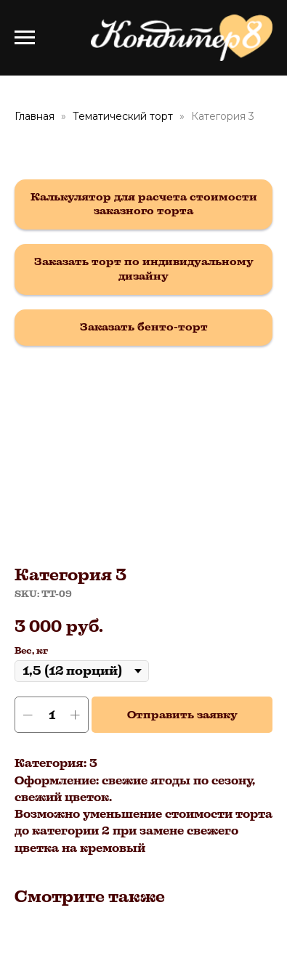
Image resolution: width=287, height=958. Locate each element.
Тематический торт (123, 116)
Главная (34, 116)
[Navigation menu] (25, 38)
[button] (143, 204)
